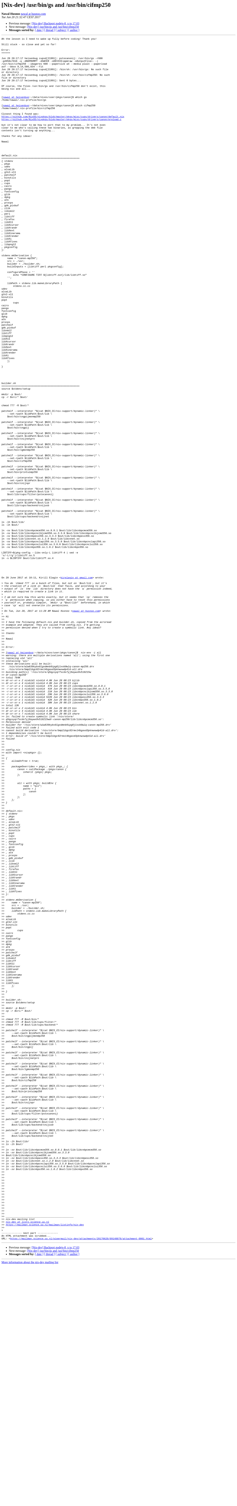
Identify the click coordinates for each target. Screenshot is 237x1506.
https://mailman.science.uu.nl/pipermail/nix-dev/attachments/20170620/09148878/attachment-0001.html (81, 1479)
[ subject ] (62, 30)
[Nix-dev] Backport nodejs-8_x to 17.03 (55, 23)
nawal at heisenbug (16, 109)
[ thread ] (49, 30)
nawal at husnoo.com (33, 13)
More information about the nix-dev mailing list (29, 1502)
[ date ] (39, 30)
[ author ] (73, 30)
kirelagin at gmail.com (77, 685)
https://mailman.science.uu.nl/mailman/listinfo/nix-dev (45, 1462)
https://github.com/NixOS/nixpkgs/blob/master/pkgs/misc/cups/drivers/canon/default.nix (62, 132)
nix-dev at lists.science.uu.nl (27, 1459)
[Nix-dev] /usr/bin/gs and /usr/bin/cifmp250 (53, 26)
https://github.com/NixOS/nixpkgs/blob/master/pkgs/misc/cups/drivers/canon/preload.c (61, 136)
